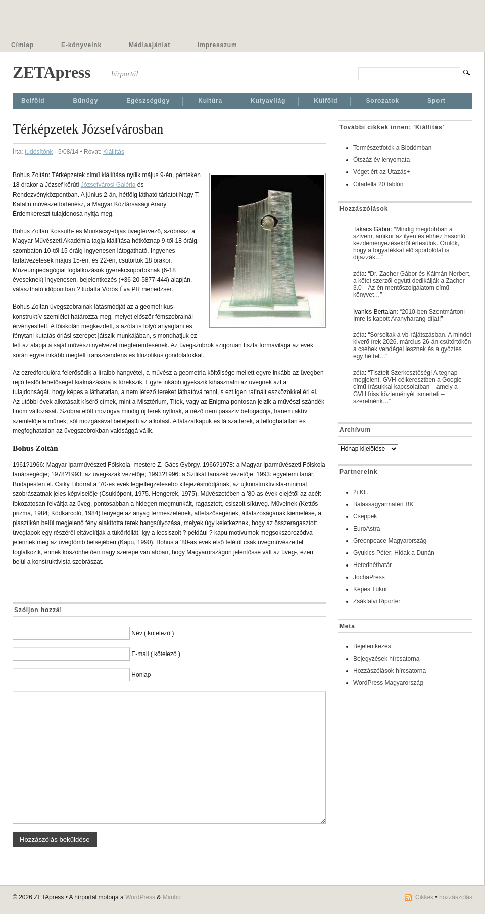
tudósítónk (39, 151)
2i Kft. (361, 492)
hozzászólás (455, 897)
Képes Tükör (370, 589)
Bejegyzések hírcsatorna (386, 658)
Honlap (141, 674)
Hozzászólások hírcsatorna (389, 670)
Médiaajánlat (149, 45)
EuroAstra (366, 528)
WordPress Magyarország (388, 682)
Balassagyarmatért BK (383, 504)
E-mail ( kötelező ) (155, 654)
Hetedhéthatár (372, 565)
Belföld (33, 100)
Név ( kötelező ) (152, 633)
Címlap (22, 45)
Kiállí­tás (113, 151)
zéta (359, 273)
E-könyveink (81, 45)
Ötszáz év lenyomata (381, 159)
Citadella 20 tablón (378, 184)
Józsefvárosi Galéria (108, 184)
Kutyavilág (268, 100)
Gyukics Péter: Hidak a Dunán (393, 552)
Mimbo (172, 897)
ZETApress (51, 72)
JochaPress (369, 577)
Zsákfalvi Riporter (376, 601)
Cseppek (365, 516)
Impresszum (217, 45)
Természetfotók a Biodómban (392, 147)
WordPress (140, 897)
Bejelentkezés (372, 646)
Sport (436, 100)
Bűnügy (86, 100)
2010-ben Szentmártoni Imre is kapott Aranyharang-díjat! (409, 315)
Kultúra (210, 100)
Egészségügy (148, 100)
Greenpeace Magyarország (389, 540)
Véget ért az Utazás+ (381, 172)
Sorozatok (382, 100)
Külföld (325, 100)
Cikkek (424, 897)
